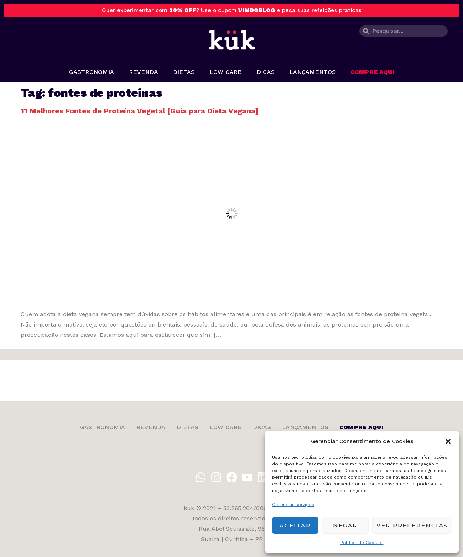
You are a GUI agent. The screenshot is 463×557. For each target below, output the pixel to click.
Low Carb (225, 71)
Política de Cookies (362, 542)
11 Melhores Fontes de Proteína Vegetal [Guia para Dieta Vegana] (139, 110)
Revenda (143, 71)
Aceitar (295, 525)
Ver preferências (412, 525)
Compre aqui (372, 71)
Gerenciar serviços (293, 504)
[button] (448, 441)
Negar (345, 525)
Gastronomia (91, 71)
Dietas (184, 71)
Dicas (265, 71)
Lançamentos (312, 71)
